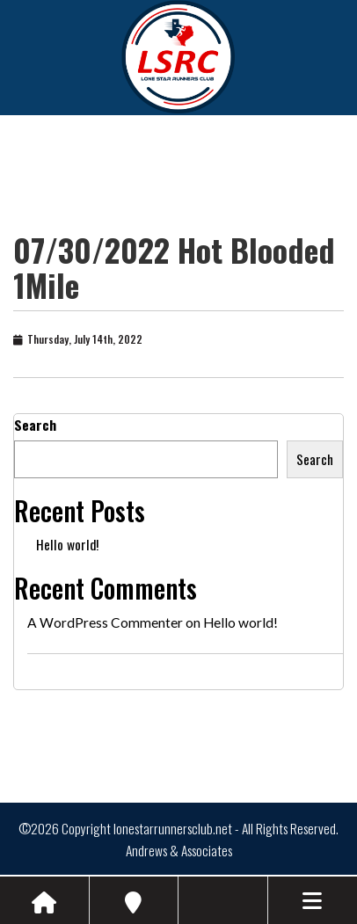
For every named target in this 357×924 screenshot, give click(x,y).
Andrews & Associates (179, 850)
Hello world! (67, 544)
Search (35, 424)
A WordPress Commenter (105, 622)
